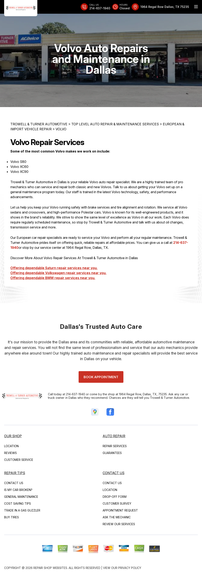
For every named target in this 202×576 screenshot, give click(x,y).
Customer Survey (117, 503)
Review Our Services (119, 524)
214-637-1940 (65, 394)
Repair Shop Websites (50, 568)
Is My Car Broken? (18, 490)
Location (11, 446)
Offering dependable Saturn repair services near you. (53, 268)
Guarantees (112, 453)
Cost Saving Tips (17, 503)
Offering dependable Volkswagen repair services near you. (58, 273)
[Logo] (20, 8)
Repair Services (115, 446)
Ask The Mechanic (117, 517)
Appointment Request (120, 510)
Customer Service (18, 459)
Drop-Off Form (115, 496)
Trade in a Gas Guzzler (22, 510)
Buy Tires (11, 517)
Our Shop (13, 436)
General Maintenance (21, 496)
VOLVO (61, 129)
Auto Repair (114, 436)
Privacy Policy (129, 568)
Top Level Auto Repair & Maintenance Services (115, 124)
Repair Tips (14, 473)
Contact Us (13, 483)
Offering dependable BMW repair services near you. (52, 278)
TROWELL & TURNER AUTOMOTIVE (38, 124)
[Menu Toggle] (196, 6)
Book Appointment (101, 387)
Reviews (10, 453)
